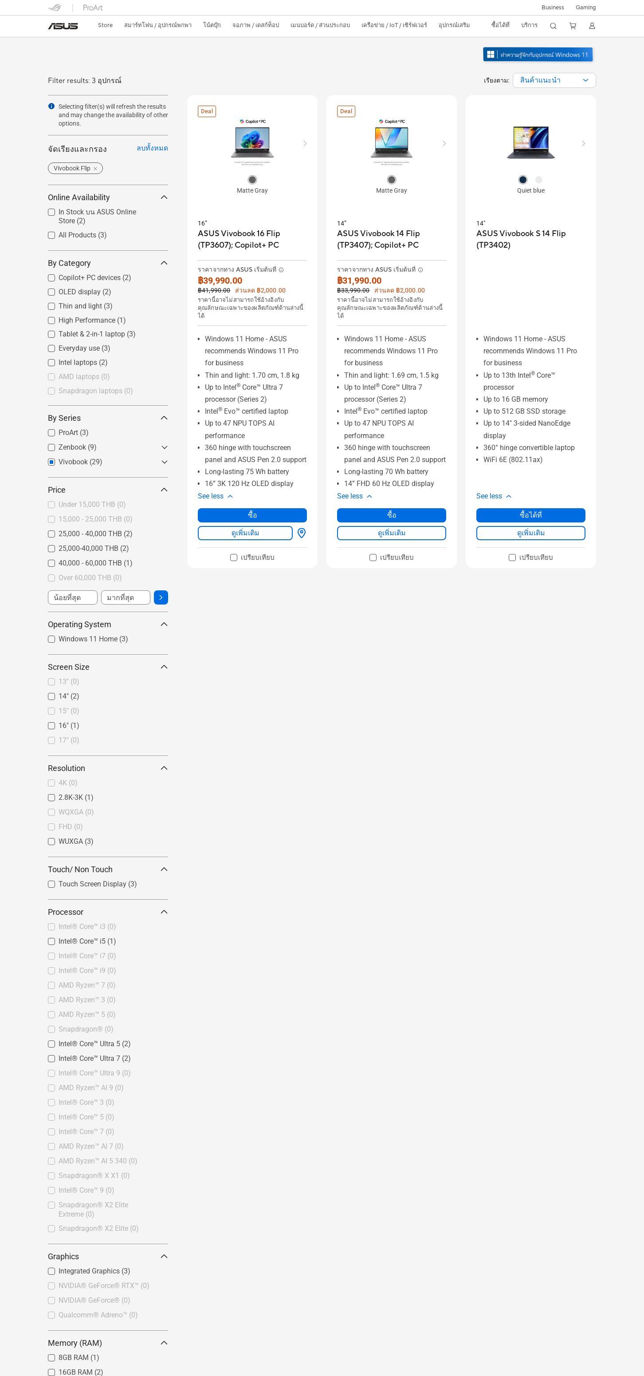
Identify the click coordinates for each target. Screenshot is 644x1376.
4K (68, 783)
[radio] (252, 179)
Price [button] (108, 489)
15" (69, 711)
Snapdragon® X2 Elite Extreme (93, 1209)
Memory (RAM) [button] (108, 1343)
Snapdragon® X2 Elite (99, 1228)
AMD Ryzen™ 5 (87, 1014)
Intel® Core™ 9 (86, 1190)
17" (69, 740)
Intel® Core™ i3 (87, 926)
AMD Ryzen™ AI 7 (91, 1146)
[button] (586, 7)
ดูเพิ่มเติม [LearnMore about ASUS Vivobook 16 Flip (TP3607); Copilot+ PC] (245, 533)
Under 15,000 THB (92, 504)
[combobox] (554, 80)
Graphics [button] (108, 1256)
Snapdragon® (86, 1029)
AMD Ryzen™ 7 (87, 985)
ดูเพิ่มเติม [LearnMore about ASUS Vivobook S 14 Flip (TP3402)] (531, 533)
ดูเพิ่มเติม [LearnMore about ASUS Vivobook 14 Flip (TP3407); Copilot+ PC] (392, 533)
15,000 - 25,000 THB (96, 519)
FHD (71, 826)
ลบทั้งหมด (152, 148)
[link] (63, 26)
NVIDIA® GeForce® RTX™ (104, 1285)
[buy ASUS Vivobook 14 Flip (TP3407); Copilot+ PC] (391, 239)
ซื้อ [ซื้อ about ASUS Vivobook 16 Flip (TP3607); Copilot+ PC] (252, 515)
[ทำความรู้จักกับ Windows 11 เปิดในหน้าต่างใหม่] (539, 62)
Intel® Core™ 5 (86, 1117)
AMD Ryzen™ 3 (87, 1000)
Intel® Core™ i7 (87, 956)
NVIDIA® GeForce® (94, 1300)
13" (69, 681)
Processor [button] (108, 912)
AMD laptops (84, 376)
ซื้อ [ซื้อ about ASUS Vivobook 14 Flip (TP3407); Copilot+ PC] (392, 515)
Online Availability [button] (108, 197)
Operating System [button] (108, 624)
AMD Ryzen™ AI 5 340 (98, 1161)
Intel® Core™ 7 (86, 1131)
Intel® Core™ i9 (87, 970)
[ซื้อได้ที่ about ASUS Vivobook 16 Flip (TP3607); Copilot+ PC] (300, 533)
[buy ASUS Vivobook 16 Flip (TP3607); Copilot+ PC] (252, 239)
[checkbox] (108, 377)
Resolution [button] (108, 768)
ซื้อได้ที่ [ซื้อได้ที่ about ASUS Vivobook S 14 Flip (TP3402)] (531, 515)
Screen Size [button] (108, 667)
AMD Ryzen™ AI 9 (91, 1087)
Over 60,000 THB (90, 577)
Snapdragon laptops (96, 391)
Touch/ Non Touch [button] (108, 869)
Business (553, 7)
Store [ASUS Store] (105, 25)
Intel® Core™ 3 (86, 1102)
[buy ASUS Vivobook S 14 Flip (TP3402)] (530, 239)
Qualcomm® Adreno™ (98, 1315)
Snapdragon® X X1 (94, 1175)
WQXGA (76, 812)
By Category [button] (108, 263)
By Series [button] (108, 418)
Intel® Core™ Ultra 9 (95, 1073)
